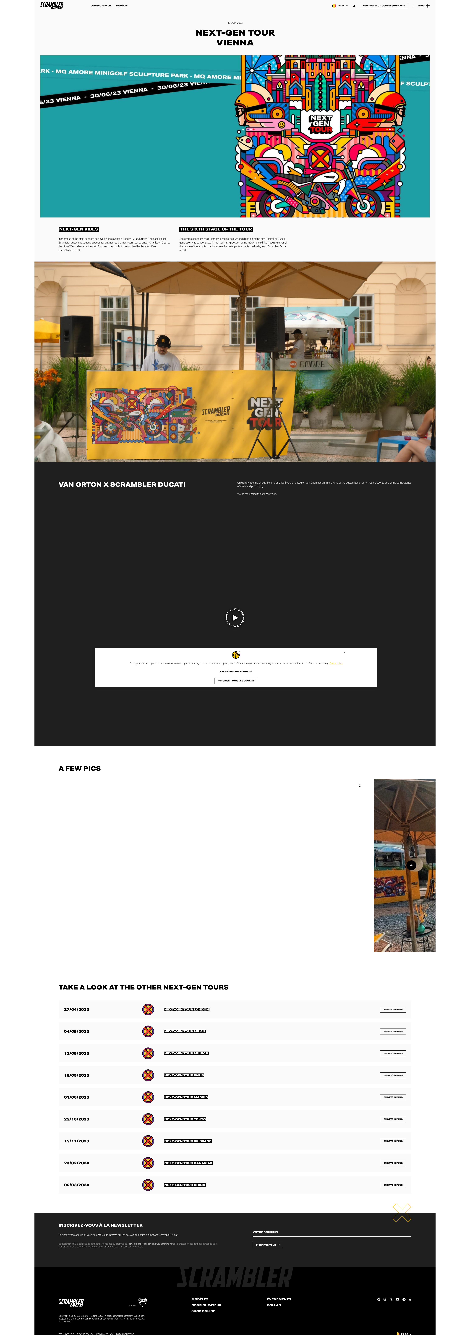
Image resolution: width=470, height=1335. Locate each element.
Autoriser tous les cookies (236, 681)
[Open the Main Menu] (424, 6)
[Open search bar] (354, 6)
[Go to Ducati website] (142, 1302)
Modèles (122, 6)
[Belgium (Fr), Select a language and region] (340, 6)
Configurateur (101, 6)
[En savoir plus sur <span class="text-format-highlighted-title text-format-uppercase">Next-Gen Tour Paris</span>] (184, 1075)
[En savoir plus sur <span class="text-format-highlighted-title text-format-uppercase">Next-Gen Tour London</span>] (186, 1009)
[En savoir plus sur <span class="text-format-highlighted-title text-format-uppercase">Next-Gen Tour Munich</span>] (186, 1053)
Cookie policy (336, 663)
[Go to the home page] (51, 5)
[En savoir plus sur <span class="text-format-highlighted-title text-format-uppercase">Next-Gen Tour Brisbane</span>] (188, 1141)
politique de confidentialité (91, 1243)
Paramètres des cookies (236, 671)
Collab (274, 1305)
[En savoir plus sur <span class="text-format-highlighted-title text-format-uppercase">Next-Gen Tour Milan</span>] (185, 1031)
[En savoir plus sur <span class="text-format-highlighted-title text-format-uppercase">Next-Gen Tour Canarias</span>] (188, 1163)
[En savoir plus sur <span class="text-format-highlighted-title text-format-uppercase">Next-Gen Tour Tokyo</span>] (185, 1119)
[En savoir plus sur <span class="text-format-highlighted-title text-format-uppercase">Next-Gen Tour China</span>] (185, 1185)
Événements (279, 1299)
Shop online (203, 1311)
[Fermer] (344, 652)
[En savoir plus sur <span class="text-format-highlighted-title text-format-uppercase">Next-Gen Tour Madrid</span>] (186, 1097)
